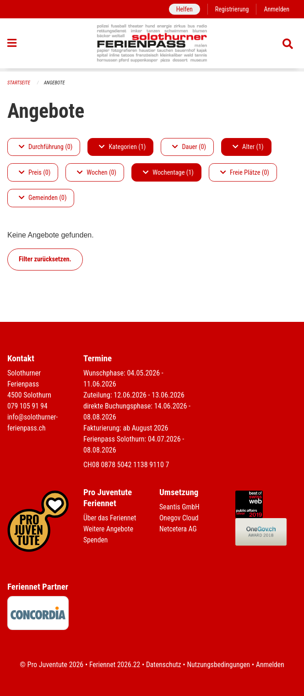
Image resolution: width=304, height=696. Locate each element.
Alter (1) (248, 147)
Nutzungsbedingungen (219, 664)
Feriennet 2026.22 (113, 664)
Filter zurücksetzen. (45, 259)
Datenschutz (163, 664)
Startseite (19, 83)
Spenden (96, 540)
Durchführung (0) (45, 147)
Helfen (182, 9)
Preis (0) (34, 173)
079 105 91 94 (28, 406)
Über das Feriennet (110, 518)
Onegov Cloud (179, 518)
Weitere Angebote (109, 529)
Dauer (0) (189, 147)
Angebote (55, 83)
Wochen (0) (96, 173)
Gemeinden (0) (42, 198)
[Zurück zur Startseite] (152, 45)
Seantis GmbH (180, 507)
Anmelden (276, 9)
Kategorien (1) (122, 147)
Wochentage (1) (168, 173)
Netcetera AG (178, 529)
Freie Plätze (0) (244, 173)
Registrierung (231, 9)
